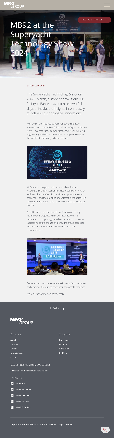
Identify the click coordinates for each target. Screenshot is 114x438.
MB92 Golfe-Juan (23, 407)
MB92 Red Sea (22, 401)
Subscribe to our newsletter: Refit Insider (28, 370)
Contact (14, 357)
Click (84, 197)
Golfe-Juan (64, 348)
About (13, 340)
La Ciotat (63, 344)
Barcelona (64, 340)
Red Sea (63, 353)
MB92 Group (21, 383)
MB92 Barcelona (23, 389)
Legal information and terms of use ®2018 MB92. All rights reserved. (41, 424)
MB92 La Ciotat (22, 395)
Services (14, 344)
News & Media (17, 353)
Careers (14, 348)
